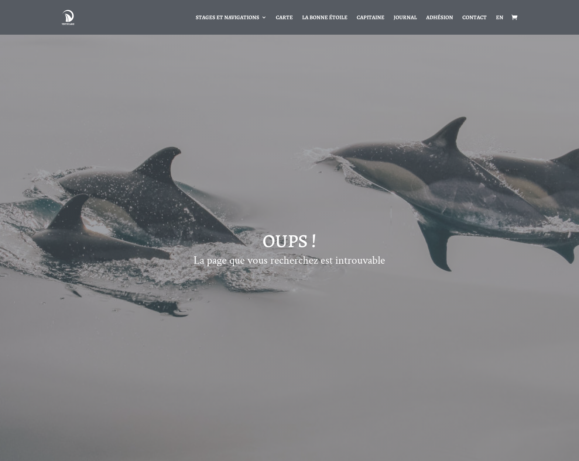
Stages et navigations (227, 18)
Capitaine (370, 18)
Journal (405, 18)
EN (499, 18)
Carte (284, 18)
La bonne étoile (324, 18)
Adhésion (439, 18)
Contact (474, 18)
